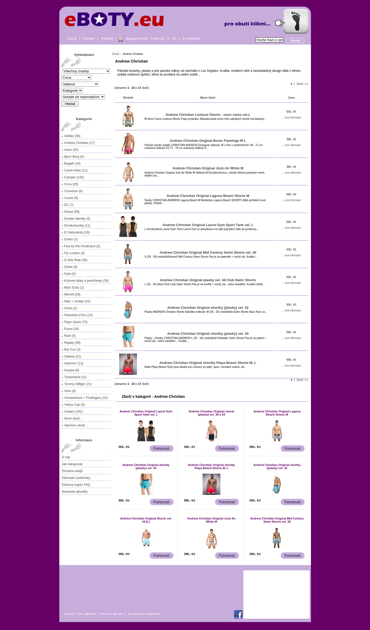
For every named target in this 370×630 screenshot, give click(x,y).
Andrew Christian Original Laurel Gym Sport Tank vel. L (208, 225)
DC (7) (67, 205)
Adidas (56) (71, 136)
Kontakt (89, 39)
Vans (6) (69, 391)
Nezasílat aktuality (74, 492)
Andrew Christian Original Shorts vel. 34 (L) (146, 520)
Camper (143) (73, 177)
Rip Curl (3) (71, 349)
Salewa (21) (71, 356)
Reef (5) (68, 336)
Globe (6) (69, 267)
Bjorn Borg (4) (73, 156)
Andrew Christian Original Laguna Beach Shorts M (208, 196)
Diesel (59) (70, 212)
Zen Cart (118, 614)
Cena (291, 97)
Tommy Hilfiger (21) (77, 384)
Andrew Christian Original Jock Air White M (207, 168)
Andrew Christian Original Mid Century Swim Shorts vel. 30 (208, 252)
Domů (72, 39)
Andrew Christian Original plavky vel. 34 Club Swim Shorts (208, 280)
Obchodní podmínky (76, 478)
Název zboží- (208, 97)
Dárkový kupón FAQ (76, 485)
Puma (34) (70, 329)
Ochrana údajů (72, 471)
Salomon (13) (72, 363)
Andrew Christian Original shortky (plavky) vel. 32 (207, 308)
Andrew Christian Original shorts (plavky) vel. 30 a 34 (211, 413)
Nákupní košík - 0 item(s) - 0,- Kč (151, 39)
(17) (78, 143)
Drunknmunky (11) (76, 225)
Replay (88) (71, 343)
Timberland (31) (74, 377)
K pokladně (191, 39)
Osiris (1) (69, 308)
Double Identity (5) (76, 219)
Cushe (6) (70, 198)
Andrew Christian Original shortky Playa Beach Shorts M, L (207, 363)
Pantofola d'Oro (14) (77, 315)
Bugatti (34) (71, 163)
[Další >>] (302, 83)
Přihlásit (107, 39)
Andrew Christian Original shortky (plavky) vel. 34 (207, 334)
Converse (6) (72, 191)
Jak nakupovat (72, 464)
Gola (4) (68, 274)
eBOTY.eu (90, 614)
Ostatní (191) (72, 411)
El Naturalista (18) (76, 232)
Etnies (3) (70, 239)
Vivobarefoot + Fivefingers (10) (85, 398)
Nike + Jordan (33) (76, 301)
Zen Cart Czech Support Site (144, 614)
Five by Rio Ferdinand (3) (81, 246)
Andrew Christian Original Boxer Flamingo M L (208, 141)
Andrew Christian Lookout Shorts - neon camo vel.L (208, 115)
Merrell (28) (71, 294)
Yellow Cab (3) (73, 405)
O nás (66, 457)
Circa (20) (70, 184)
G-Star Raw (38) (74, 260)
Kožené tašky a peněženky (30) (85, 281)
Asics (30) (70, 150)
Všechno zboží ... (75, 425)
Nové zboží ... (72, 418)
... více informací (291, 117)
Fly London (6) (73, 253)
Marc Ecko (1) (73, 287)
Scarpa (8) (70, 370)
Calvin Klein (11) (74, 170)
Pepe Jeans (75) (74, 322)
